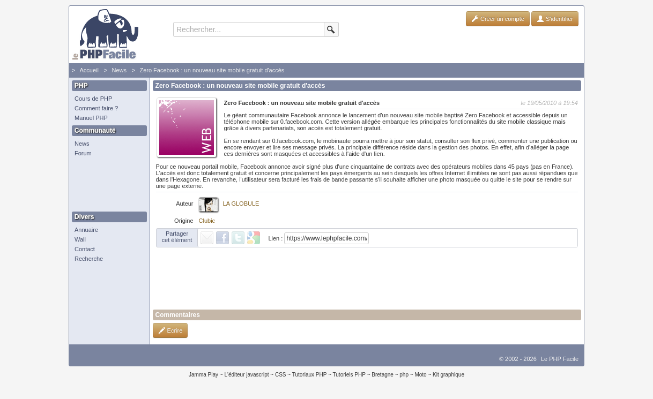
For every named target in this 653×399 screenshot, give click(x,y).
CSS (280, 375)
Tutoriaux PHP (309, 375)
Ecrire (170, 330)
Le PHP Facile (559, 359)
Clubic (207, 220)
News (119, 70)
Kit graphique (448, 375)
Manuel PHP (91, 118)
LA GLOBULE (241, 203)
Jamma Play (203, 375)
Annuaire (86, 230)
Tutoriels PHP (349, 375)
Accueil (88, 70)
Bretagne (383, 375)
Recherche (89, 258)
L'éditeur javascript (246, 375)
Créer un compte (497, 18)
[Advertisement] (107, 185)
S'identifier (555, 18)
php (404, 375)
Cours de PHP (93, 98)
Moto (420, 375)
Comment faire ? (96, 108)
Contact (85, 249)
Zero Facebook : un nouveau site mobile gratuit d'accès (211, 70)
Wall (80, 239)
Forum (83, 153)
